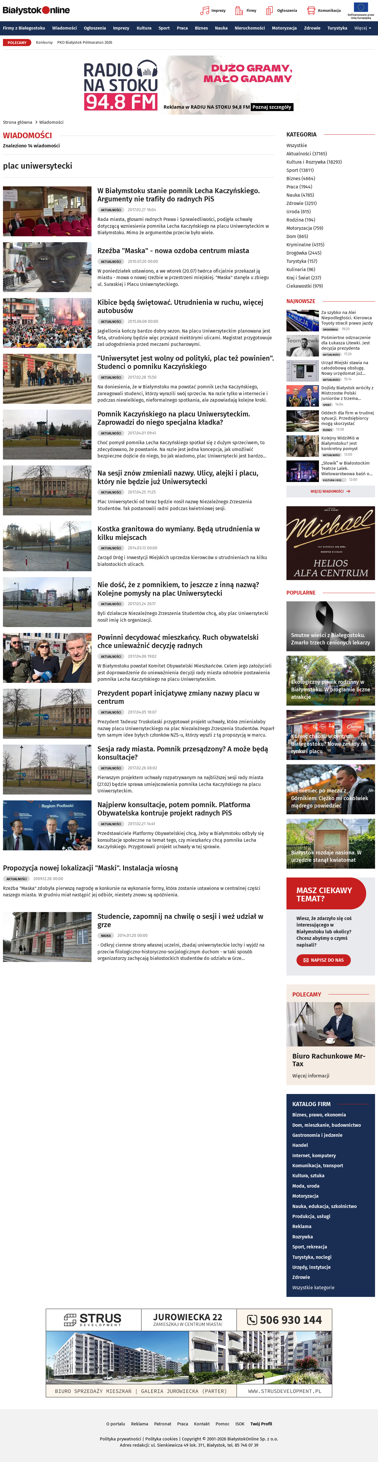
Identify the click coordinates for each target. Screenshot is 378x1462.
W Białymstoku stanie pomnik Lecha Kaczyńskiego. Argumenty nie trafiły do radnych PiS (178, 195)
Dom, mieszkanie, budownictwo (326, 1125)
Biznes (201, 28)
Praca (182, 28)
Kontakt (202, 1424)
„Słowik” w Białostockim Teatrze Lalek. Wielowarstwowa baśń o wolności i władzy (345, 468)
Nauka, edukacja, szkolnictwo (324, 1206)
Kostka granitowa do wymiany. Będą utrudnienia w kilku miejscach (178, 533)
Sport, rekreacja (309, 1247)
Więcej (363, 28)
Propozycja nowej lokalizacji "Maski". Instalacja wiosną (90, 868)
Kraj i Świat (298, 278)
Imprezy (213, 10)
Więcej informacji (311, 1076)
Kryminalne (298, 245)
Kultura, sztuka (308, 1175)
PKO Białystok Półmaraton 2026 (84, 42)
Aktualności (111, 210)
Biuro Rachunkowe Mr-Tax (329, 1060)
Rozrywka (302, 1237)
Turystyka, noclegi (312, 1257)
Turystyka (337, 28)
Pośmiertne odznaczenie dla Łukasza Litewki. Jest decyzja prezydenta (346, 343)
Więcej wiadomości (327, 491)
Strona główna (17, 122)
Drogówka (296, 253)
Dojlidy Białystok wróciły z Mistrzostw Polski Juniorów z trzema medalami (347, 393)
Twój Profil (261, 1424)
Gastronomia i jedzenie (317, 1135)
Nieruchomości (250, 28)
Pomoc (222, 1424)
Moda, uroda (306, 1186)
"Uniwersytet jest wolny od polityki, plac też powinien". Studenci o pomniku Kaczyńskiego (185, 362)
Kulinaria (296, 269)
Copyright (191, 1439)
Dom (291, 236)
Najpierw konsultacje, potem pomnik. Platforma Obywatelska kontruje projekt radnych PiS (173, 809)
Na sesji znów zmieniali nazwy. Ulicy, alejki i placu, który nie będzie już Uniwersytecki (177, 477)
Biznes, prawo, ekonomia (319, 1115)
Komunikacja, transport (317, 1165)
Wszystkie (296, 145)
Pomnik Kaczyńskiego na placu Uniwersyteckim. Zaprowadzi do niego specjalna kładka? (173, 418)
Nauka (221, 28)
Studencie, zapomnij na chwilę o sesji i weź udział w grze (180, 920)
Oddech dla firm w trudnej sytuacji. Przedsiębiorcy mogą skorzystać (347, 418)
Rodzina (295, 220)
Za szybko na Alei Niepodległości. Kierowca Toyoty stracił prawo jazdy (347, 318)
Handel (300, 1145)
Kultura (144, 28)
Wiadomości (64, 28)
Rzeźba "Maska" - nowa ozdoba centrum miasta (173, 251)
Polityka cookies (161, 1439)
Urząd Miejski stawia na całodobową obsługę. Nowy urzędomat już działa (344, 368)
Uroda (293, 211)
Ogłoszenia (281, 10)
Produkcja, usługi (311, 1216)
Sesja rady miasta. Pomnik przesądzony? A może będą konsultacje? (182, 753)
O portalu (115, 1424)
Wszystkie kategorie (313, 1287)
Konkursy (44, 42)
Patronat (162, 1424)
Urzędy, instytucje (311, 1267)
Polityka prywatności (120, 1439)
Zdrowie (312, 28)
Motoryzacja (284, 28)
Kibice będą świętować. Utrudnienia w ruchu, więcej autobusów (180, 306)
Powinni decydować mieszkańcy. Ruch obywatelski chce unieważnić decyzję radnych (178, 641)
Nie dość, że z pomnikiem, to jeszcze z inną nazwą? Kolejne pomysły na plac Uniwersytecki (178, 589)
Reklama (302, 1226)
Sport (164, 28)
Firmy (245, 10)
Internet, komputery (314, 1155)
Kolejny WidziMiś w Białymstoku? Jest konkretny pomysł (340, 443)
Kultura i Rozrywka (306, 162)
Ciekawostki (299, 286)
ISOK (240, 1424)
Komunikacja (324, 10)
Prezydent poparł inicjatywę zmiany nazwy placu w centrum (178, 697)
